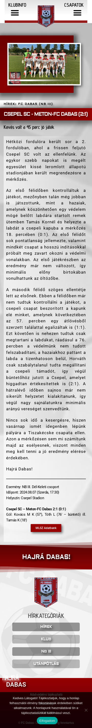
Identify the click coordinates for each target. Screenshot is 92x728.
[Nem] (85, 710)
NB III (46, 651)
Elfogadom (47, 721)
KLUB (46, 639)
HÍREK (46, 627)
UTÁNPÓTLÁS (46, 664)
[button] (14, 12)
